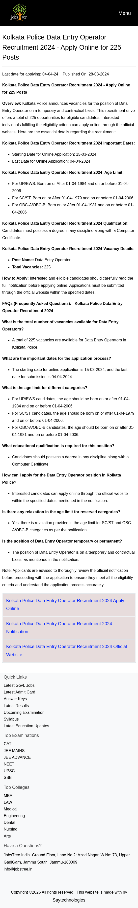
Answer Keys (15, 699)
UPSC (9, 771)
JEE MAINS (14, 751)
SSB (8, 777)
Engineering (14, 816)
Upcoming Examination (24, 712)
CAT (7, 744)
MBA (8, 796)
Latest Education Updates (26, 726)
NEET (9, 764)
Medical (10, 809)
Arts (7, 836)
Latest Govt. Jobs (19, 685)
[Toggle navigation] (124, 13)
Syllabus (11, 719)
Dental (9, 822)
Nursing (10, 829)
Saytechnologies (69, 900)
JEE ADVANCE (17, 757)
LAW (8, 802)
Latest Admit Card (19, 692)
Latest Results (16, 706)
